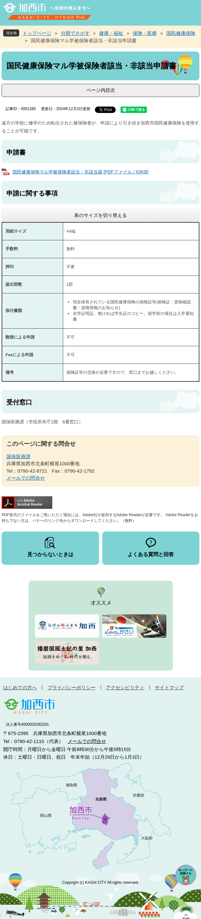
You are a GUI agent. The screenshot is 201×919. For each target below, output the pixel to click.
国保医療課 (18, 456)
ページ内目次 (100, 90)
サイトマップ (169, 687)
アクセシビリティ (125, 687)
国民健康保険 (180, 33)
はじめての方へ (20, 687)
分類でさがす (75, 33)
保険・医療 (145, 33)
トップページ (36, 33)
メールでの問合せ (25, 478)
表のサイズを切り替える (100, 215)
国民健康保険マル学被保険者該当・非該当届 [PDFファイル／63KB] (80, 171)
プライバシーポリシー (71, 687)
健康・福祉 (111, 33)
